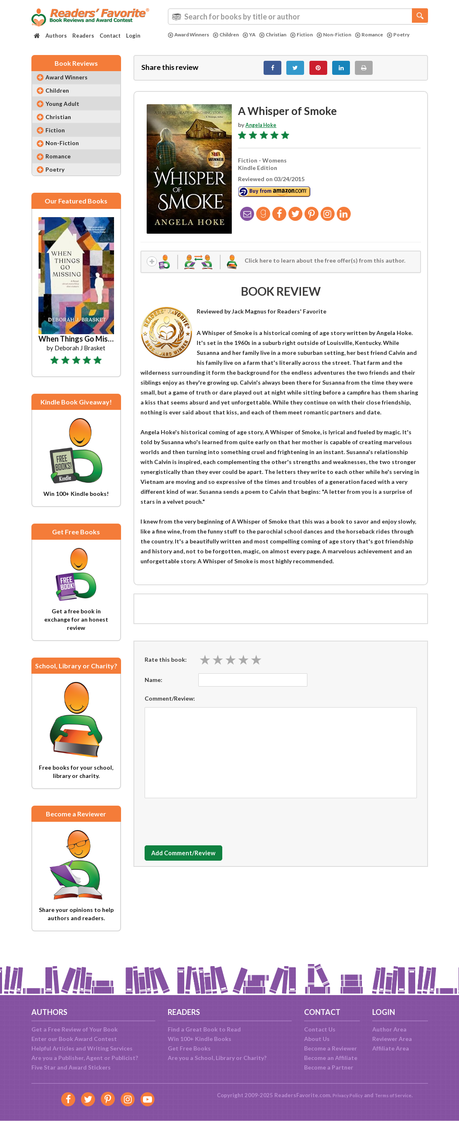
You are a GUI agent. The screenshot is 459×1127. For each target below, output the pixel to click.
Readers (83, 35)
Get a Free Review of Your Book (74, 1029)
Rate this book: (166, 666)
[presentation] (207, 826)
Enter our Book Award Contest (74, 1038)
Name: (153, 686)
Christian (284, 34)
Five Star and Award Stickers (71, 1067)
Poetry (180, 41)
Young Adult (66, 111)
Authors (56, 35)
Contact (110, 35)
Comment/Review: (170, 704)
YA (258, 34)
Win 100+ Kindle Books (199, 1038)
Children (233, 34)
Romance (388, 34)
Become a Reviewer (330, 1048)
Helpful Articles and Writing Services (82, 1048)
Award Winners (191, 34)
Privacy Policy (344, 1095)
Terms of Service (396, 1095)
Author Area (389, 1029)
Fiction (315, 34)
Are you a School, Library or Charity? (217, 1057)
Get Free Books (189, 1048)
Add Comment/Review (193, 859)
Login (133, 35)
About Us (317, 1038)
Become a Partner (328, 1067)
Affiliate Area (390, 1048)
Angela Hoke (263, 129)
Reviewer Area (392, 1038)
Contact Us (319, 1029)
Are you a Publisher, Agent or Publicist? (84, 1057)
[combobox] (298, 16)
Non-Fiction (350, 34)
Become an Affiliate (330, 1057)
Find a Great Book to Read (204, 1029)
